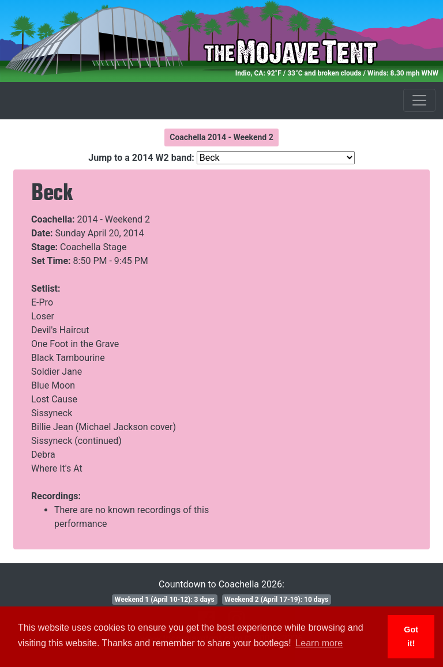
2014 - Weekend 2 (114, 219)
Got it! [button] (411, 636)
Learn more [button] (319, 643)
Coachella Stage (93, 247)
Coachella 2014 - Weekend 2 (221, 137)
